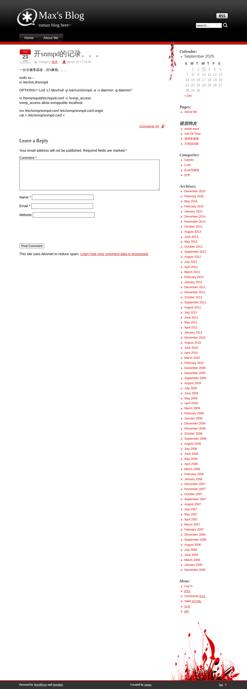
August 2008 (192, 443)
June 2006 (191, 555)
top (221, 684)
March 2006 (192, 560)
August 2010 (192, 342)
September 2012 (195, 251)
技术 (55, 62)
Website (25, 221)
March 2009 (192, 408)
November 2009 (195, 373)
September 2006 (195, 539)
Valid (192, 601)
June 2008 (191, 454)
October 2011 (193, 297)
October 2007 (193, 494)
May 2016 (190, 201)
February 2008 (194, 474)
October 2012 (193, 246)
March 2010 (192, 358)
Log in (188, 586)
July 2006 (190, 550)
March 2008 (192, 469)
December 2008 (195, 423)
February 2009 (194, 413)
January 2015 (193, 211)
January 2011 (193, 332)
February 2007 (194, 529)
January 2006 (193, 564)
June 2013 (191, 237)
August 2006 (192, 544)
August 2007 (192, 504)
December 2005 (195, 570)
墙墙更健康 (191, 138)
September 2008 (195, 438)
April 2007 (191, 519)
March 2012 (192, 272)
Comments (195, 596)
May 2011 (190, 322)
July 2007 (190, 509)
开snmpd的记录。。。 (68, 54)
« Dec (188, 95)
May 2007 (190, 514)
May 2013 (190, 241)
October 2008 (193, 433)
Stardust (58, 684)
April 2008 (191, 464)
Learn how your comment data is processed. (114, 260)
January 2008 (193, 479)
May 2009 (190, 398)
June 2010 (191, 347)
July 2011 (190, 312)
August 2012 (192, 257)
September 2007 (195, 499)
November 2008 (195, 428)
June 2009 (191, 393)
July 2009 (190, 388)
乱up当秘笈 (191, 170)
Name (25, 203)
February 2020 (194, 196)
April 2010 (191, 353)
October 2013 (193, 226)
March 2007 (192, 524)
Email (24, 212)
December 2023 (195, 191)
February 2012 (194, 277)
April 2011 (191, 327)
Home (28, 38)
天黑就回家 (191, 143)
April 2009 (191, 403)
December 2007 (195, 484)
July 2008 (190, 448)
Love (187, 165)
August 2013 (192, 231)
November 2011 (195, 292)
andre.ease (191, 128)
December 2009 (195, 368)
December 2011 (195, 287)
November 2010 (195, 337)
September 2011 (195, 302)
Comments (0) (149, 126)
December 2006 (195, 534)
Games (189, 160)
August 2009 (192, 383)
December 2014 (195, 216)
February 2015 (194, 206)
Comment (28, 158)
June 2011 (191, 317)
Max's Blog (61, 15)
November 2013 (195, 221)
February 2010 (194, 363)
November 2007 (195, 489)
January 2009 (193, 418)
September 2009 (195, 378)
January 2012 (193, 282)
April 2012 (191, 267)
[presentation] (56, 236)
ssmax (148, 684)
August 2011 (192, 307)
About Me (50, 38)
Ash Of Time (192, 134)
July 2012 (190, 262)
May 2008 (190, 459)
